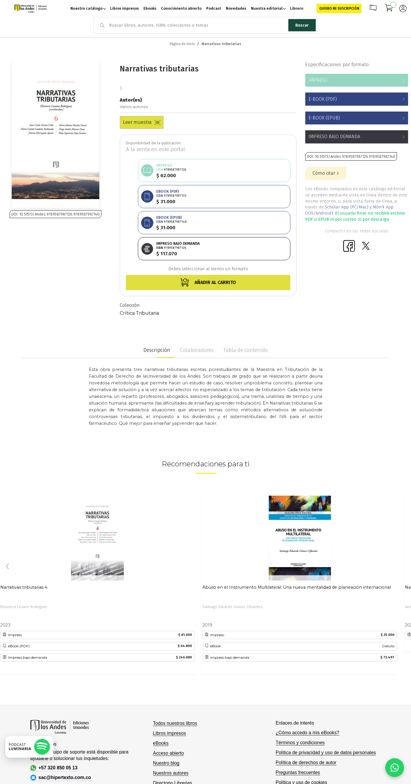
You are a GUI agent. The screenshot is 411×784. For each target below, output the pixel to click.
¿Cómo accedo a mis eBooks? (307, 680)
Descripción (156, 298)
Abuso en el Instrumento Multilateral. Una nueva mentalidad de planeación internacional (296, 534)
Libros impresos (169, 680)
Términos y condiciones (300, 690)
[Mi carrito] (389, 8)
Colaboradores (197, 298)
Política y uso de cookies (301, 729)
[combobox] (205, 25)
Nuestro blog (166, 710)
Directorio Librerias (172, 730)
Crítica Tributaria (139, 261)
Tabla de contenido (245, 298)
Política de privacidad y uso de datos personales (326, 700)
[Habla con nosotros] (394, 767)
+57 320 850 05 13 (54, 715)
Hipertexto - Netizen (344, 770)
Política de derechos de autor (306, 710)
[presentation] (7, 514)
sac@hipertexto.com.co (60, 725)
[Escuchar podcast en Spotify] (29, 747)
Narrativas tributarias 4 (23, 534)
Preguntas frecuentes (298, 720)
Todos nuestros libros (175, 670)
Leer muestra (141, 122)
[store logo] (30, 8)
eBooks (161, 690)
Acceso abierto (168, 700)
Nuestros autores (171, 720)
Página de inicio (182, 44)
